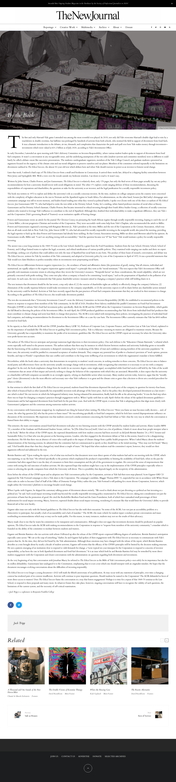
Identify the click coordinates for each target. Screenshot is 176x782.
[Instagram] (160, 27)
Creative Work (67, 27)
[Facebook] (151, 27)
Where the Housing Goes (100, 690)
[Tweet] (19, 605)
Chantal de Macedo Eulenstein (18, 696)
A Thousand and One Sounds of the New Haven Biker (24, 691)
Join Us (54, 756)
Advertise (83, 756)
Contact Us (68, 756)
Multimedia (87, 27)
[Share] (11, 605)
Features (20, 122)
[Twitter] (156, 27)
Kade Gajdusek (95, 693)
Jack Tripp (11, 122)
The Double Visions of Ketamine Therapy (65, 690)
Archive (103, 27)
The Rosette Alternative (140, 690)
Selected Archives (115, 756)
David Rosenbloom (55, 693)
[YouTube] (165, 27)
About (116, 27)
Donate (129, 27)
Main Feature (70, 693)
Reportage (48, 27)
